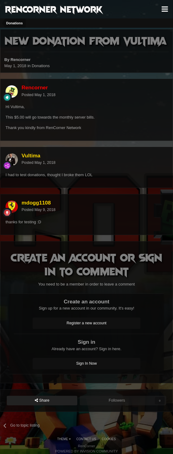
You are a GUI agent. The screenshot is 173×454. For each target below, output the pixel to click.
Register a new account (86, 323)
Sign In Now (86, 363)
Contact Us (86, 439)
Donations (41, 65)
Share (42, 400)
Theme (64, 439)
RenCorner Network (54, 8)
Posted (38, 95)
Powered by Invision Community (86, 451)
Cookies (109, 439)
